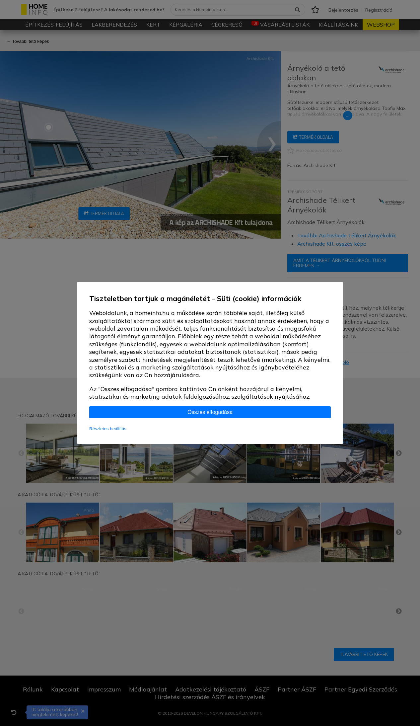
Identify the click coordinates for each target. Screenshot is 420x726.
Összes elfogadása (210, 412)
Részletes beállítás (107, 428)
